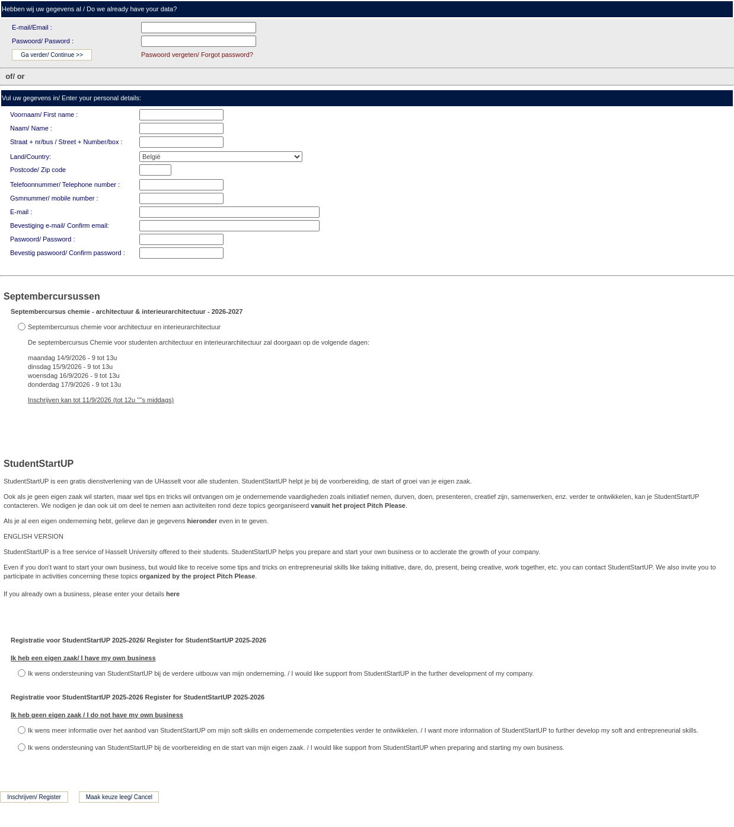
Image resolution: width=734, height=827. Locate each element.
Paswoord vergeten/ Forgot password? (197, 54)
